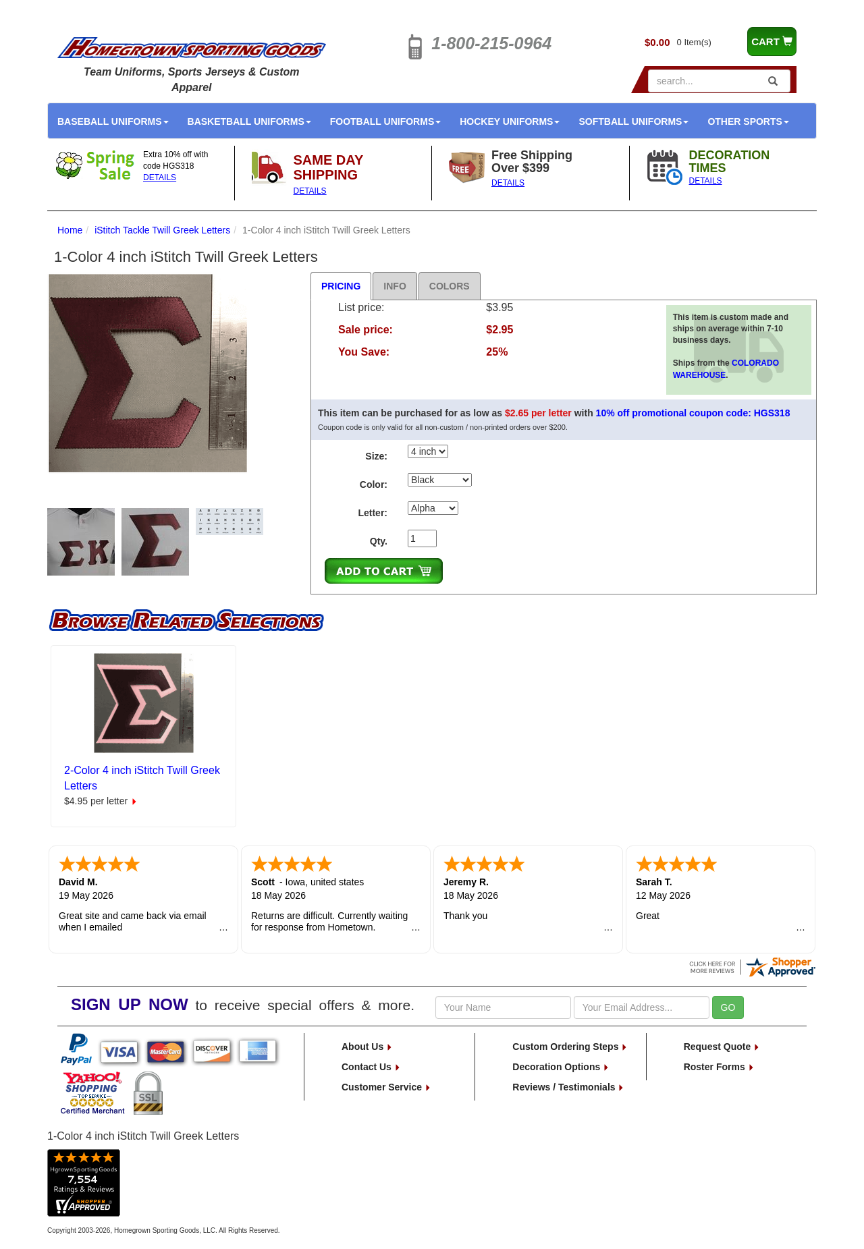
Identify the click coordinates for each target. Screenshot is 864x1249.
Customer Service (386, 1087)
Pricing (340, 286)
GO (728, 1007)
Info (394, 286)
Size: (376, 456)
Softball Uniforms (633, 121)
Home (69, 230)
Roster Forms (719, 1066)
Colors (449, 286)
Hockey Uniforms (510, 121)
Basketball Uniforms (249, 121)
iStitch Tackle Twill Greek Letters (162, 230)
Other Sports (747, 121)
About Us (367, 1046)
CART (771, 41)
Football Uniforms (385, 121)
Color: (373, 484)
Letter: (372, 512)
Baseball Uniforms (113, 121)
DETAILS (159, 177)
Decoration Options (561, 1066)
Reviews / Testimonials (568, 1087)
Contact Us (371, 1066)
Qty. (378, 541)
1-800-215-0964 (491, 43)
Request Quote (722, 1046)
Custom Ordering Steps (570, 1046)
